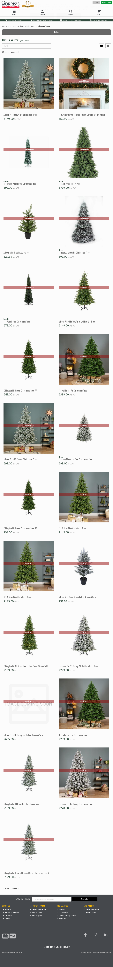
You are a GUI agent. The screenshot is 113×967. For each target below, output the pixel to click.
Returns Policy (36, 912)
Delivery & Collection (38, 909)
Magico (89, 952)
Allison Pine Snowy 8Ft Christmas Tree (20, 114)
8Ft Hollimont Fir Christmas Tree (73, 735)
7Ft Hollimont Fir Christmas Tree (73, 390)
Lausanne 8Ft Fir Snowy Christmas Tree (75, 804)
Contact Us (7, 915)
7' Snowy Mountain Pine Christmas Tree (75, 459)
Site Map (61, 909)
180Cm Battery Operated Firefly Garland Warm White (82, 114)
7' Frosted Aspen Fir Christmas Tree (74, 252)
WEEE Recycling (36, 915)
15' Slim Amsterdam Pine (69, 183)
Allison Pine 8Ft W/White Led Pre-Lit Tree (77, 321)
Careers (6, 918)
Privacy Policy (90, 912)
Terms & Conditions (91, 909)
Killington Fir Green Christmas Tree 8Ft (21, 528)
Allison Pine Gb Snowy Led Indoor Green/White (23, 735)
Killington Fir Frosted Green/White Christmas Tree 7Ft (27, 873)
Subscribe (84, 899)
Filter (56, 32)
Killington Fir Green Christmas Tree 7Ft (20, 390)
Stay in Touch (23, 899)
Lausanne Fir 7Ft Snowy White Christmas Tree (78, 666)
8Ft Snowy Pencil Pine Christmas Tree (20, 183)
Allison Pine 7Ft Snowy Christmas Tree (20, 459)
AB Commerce (106, 952)
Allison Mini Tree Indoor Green (16, 252)
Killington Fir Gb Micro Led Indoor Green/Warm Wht (26, 666)
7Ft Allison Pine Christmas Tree (72, 528)
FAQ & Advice (62, 912)
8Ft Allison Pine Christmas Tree (17, 597)
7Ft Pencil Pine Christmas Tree (17, 321)
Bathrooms (61, 918)
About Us (7, 909)
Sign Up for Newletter (11, 912)
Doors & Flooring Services (67, 915)
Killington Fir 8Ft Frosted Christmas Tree (21, 804)
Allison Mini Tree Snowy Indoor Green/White (77, 597)
